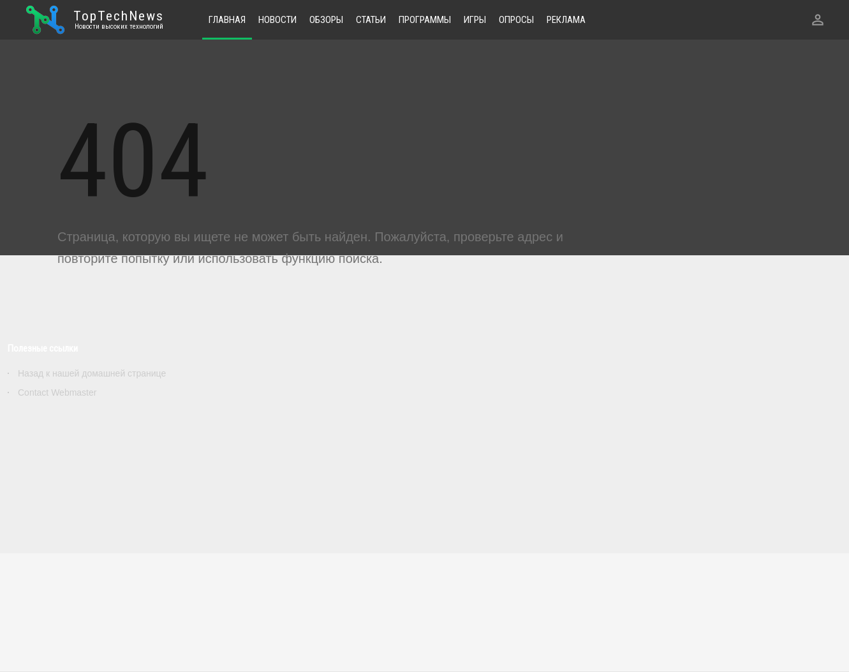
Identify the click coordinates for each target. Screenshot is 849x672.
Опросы (516, 20)
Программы (425, 20)
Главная (227, 20)
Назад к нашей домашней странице (92, 373)
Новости (277, 20)
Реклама (566, 20)
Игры (475, 20)
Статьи (371, 20)
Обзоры (326, 20)
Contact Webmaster (57, 392)
